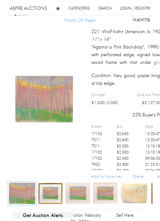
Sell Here (125, 215)
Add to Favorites (106, 176)
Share (138, 176)
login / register (135, 8)
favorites (141, 19)
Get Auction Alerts (43, 215)
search (105, 8)
